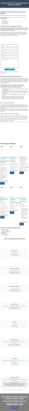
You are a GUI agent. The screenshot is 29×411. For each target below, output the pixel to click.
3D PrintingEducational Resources (21, 389)
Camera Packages (2, 196)
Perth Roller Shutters (14, 254)
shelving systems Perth (14, 288)
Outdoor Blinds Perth (14, 252)
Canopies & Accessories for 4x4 (14, 290)
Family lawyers (14, 363)
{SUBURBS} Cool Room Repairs (14, 308)
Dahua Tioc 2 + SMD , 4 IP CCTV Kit (4, 200)
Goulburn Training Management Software (9, 389)
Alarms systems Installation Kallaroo (19, 121)
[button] (2, 183)
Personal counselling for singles (14, 270)
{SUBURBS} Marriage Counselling (14, 272)
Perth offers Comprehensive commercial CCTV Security (17, 17)
